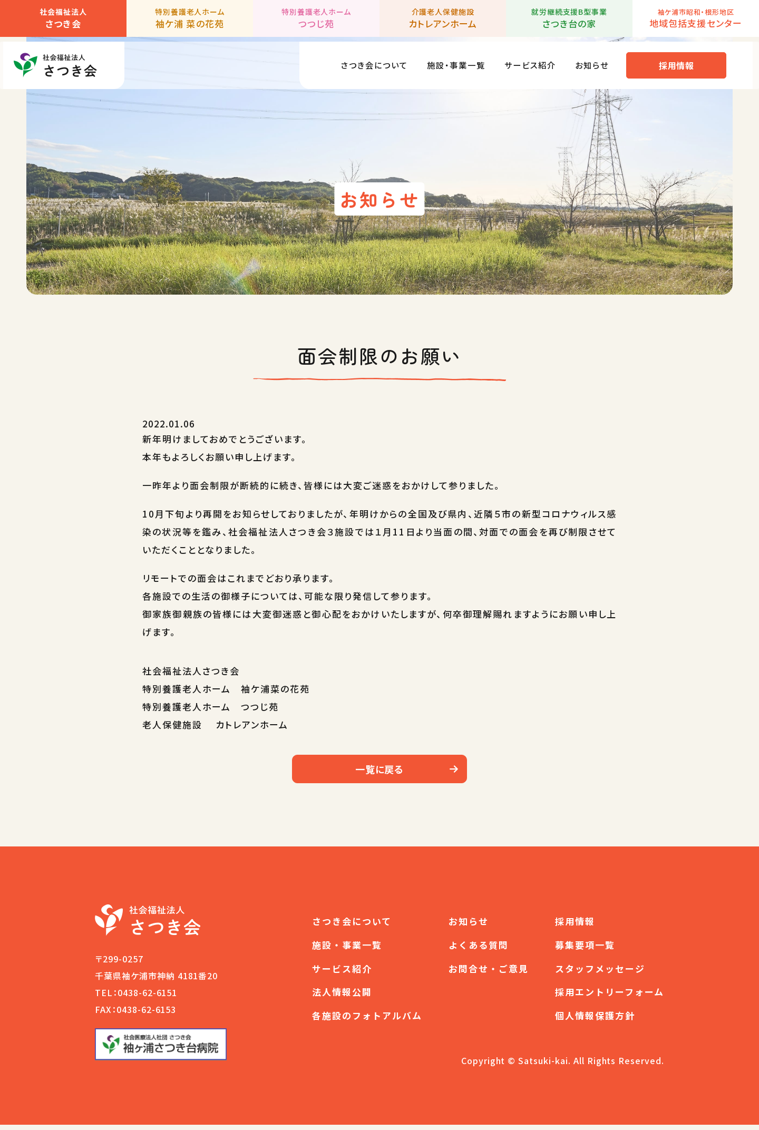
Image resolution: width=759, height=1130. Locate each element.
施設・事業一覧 (449, 60)
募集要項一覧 (585, 950)
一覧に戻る (379, 771)
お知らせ (596, 60)
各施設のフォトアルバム (367, 1020)
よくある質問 (479, 950)
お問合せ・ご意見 (489, 973)
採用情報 (682, 60)
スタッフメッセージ (600, 973)
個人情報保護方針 (595, 1020)
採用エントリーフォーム (609, 997)
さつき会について (359, 60)
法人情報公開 (342, 997)
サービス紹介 (530, 60)
